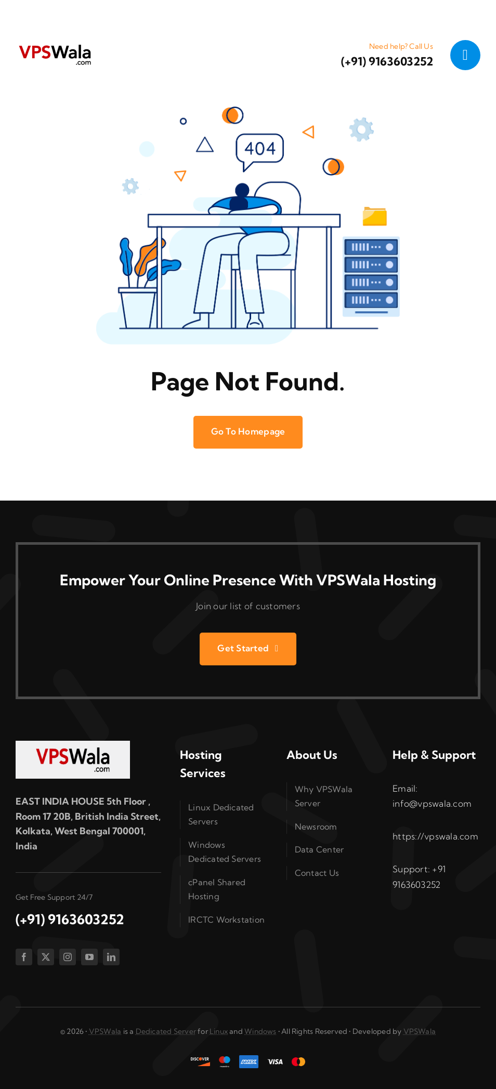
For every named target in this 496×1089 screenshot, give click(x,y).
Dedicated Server (166, 1031)
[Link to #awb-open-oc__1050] (465, 55)
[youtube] (89, 957)
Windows (260, 1031)
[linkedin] (111, 957)
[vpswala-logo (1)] (55, 47)
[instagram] (67, 957)
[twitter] (45, 957)
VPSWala (105, 1031)
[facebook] (24, 957)
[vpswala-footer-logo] (73, 745)
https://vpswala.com (435, 836)
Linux (219, 1031)
